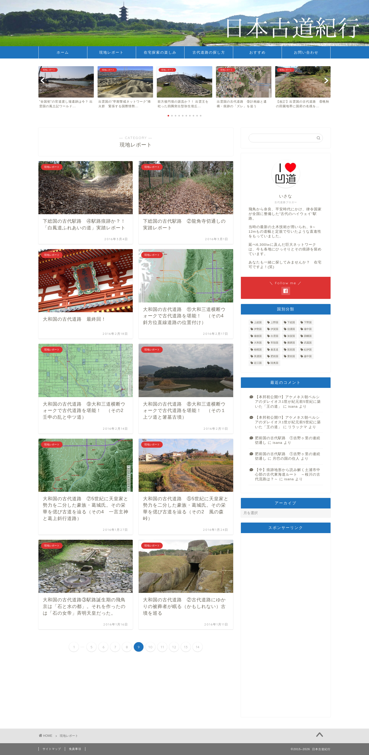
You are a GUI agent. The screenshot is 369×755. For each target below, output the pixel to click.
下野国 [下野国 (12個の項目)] (308, 322)
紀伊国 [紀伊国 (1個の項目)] (308, 349)
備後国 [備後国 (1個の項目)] (258, 336)
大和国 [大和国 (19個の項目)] (258, 342)
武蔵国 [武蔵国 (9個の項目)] (308, 342)
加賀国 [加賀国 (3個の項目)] (291, 336)
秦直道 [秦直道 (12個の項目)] (274, 349)
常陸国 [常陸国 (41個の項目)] (274, 342)
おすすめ (257, 52)
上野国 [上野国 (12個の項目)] (274, 322)
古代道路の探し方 (208, 52)
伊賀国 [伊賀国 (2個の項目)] (274, 329)
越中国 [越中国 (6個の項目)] (308, 356)
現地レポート (111, 52)
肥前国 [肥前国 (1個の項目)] (274, 356)
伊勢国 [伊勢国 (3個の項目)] (258, 329)
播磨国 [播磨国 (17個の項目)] (291, 342)
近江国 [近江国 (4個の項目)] (258, 363)
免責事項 (75, 748)
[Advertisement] (286, 625)
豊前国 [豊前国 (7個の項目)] (291, 356)
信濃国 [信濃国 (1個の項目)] (291, 329)
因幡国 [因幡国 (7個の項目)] (308, 336)
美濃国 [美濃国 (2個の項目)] (258, 356)
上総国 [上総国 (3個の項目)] (258, 322)
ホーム (63, 52)
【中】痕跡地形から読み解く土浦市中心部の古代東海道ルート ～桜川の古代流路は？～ (287, 474)
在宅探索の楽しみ (160, 52)
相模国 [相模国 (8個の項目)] (258, 349)
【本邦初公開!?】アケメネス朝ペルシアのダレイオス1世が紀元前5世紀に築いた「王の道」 (288, 401)
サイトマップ (52, 748)
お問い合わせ (306, 52)
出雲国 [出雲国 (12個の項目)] (274, 336)
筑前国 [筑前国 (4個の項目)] (291, 349)
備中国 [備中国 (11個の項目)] (308, 329)
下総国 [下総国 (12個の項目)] (291, 322)
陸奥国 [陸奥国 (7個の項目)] (274, 363)
